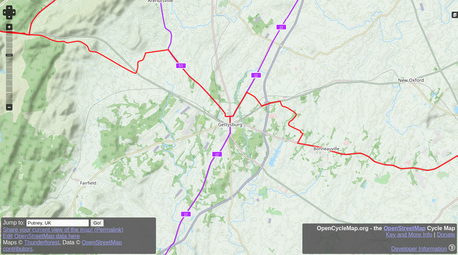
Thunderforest (42, 242)
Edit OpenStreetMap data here (41, 236)
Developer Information (419, 249)
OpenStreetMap (404, 228)
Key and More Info (409, 235)
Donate (446, 235)
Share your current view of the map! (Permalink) (63, 230)
